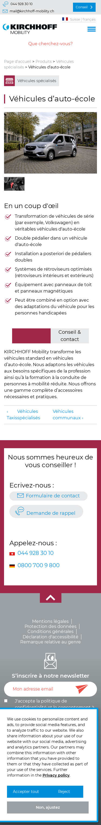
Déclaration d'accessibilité (50, 636)
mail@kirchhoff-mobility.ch (32, 11)
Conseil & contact (69, 335)
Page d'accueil (17, 61)
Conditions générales (50, 631)
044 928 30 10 (22, 4)
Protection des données (50, 626)
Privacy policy (56, 775)
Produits (44, 61)
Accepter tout (26, 791)
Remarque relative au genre (50, 641)
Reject (64, 791)
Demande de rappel (50, 513)
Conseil (82, 7)
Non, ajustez (48, 807)
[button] (92, 28)
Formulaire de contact (53, 496)
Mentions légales (50, 621)
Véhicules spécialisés (37, 80)
